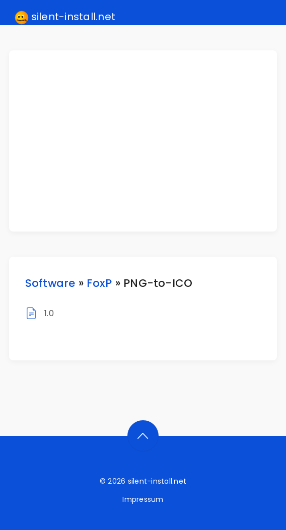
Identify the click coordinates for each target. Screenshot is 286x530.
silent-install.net (65, 17)
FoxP (99, 283)
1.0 (49, 313)
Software (50, 283)
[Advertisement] (149, 140)
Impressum (142, 499)
